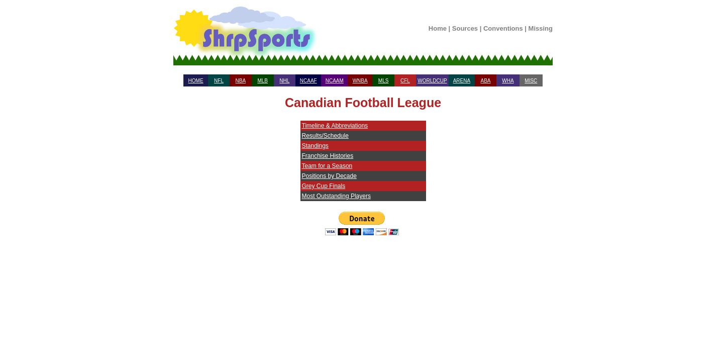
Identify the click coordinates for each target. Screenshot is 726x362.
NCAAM (335, 80)
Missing (541, 28)
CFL (405, 80)
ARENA (461, 80)
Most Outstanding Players (336, 196)
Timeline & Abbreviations (335, 125)
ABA (485, 80)
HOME (195, 80)
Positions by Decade (329, 175)
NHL (284, 80)
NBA (241, 80)
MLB (262, 80)
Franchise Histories (328, 155)
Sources (465, 28)
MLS (383, 80)
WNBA (360, 80)
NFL (219, 80)
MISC (531, 80)
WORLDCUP (432, 80)
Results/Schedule (325, 135)
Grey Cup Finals (324, 186)
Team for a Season (327, 165)
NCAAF (308, 80)
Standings (315, 145)
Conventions (503, 28)
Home (438, 28)
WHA (507, 80)
